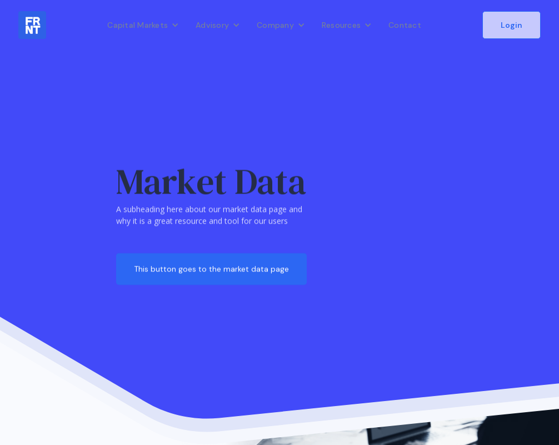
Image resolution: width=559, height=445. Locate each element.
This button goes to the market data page (211, 269)
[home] (32, 25)
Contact (404, 25)
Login (511, 25)
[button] (143, 25)
